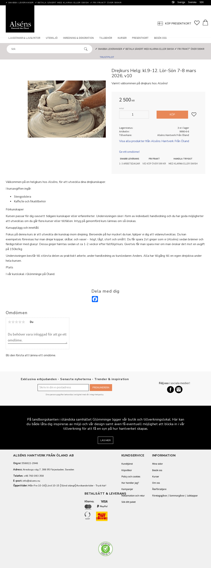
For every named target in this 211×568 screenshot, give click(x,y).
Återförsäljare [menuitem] (159, 489)
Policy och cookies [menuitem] (130, 476)
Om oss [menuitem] (156, 482)
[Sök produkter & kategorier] (46, 48)
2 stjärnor (13, 322)
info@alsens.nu (31, 481)
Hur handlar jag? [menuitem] (130, 482)
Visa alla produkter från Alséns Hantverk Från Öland (154, 141)
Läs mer (105, 440)
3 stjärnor (16, 322)
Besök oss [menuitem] (160, 38)
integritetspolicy (96, 394)
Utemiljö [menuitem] (51, 38)
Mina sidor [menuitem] (157, 463)
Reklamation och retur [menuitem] (133, 495)
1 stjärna (9, 322)
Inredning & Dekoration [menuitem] (78, 38)
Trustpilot (107, 57)
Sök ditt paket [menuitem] (128, 502)
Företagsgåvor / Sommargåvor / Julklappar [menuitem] (175, 495)
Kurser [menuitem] (122, 38)
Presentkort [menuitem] (140, 38)
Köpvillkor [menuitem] (126, 470)
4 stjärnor (20, 322)
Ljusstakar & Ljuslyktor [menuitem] (24, 38)
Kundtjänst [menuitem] (127, 463)
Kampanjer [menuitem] (127, 489)
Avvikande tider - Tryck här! (91, 485)
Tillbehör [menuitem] (105, 38)
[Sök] (85, 49)
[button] (198, 23)
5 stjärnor (23, 322)
